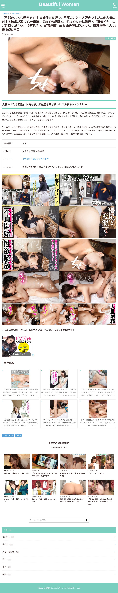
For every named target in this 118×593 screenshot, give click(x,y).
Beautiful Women (59, 4)
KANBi (25, 159)
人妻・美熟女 (8, 435)
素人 (19, 435)
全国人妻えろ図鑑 (39, 159)
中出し (7, 544)
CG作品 (8, 537)
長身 (6, 574)
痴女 (6, 559)
